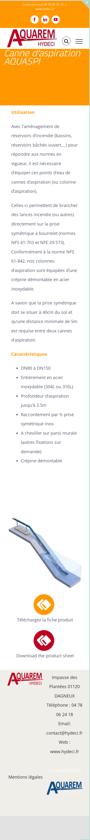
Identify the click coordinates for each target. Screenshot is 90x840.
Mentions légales (25, 777)
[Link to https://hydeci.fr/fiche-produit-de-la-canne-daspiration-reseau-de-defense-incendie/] (44, 605)
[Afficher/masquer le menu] (79, 41)
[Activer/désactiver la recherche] (66, 41)
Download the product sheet (45, 656)
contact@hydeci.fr (64, 733)
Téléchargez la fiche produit (45, 620)
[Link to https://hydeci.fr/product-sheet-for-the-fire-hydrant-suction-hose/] (44, 640)
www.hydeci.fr (45, 9)
